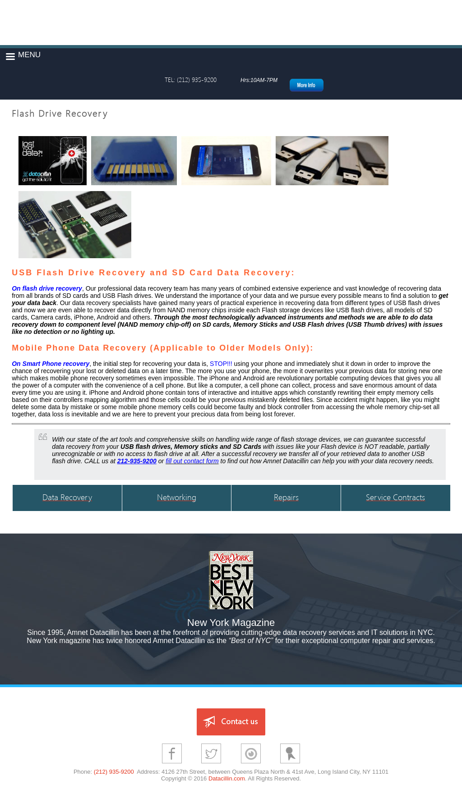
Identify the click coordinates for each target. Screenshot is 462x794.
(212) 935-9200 (114, 771)
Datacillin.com (226, 778)
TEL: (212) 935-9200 (191, 79)
